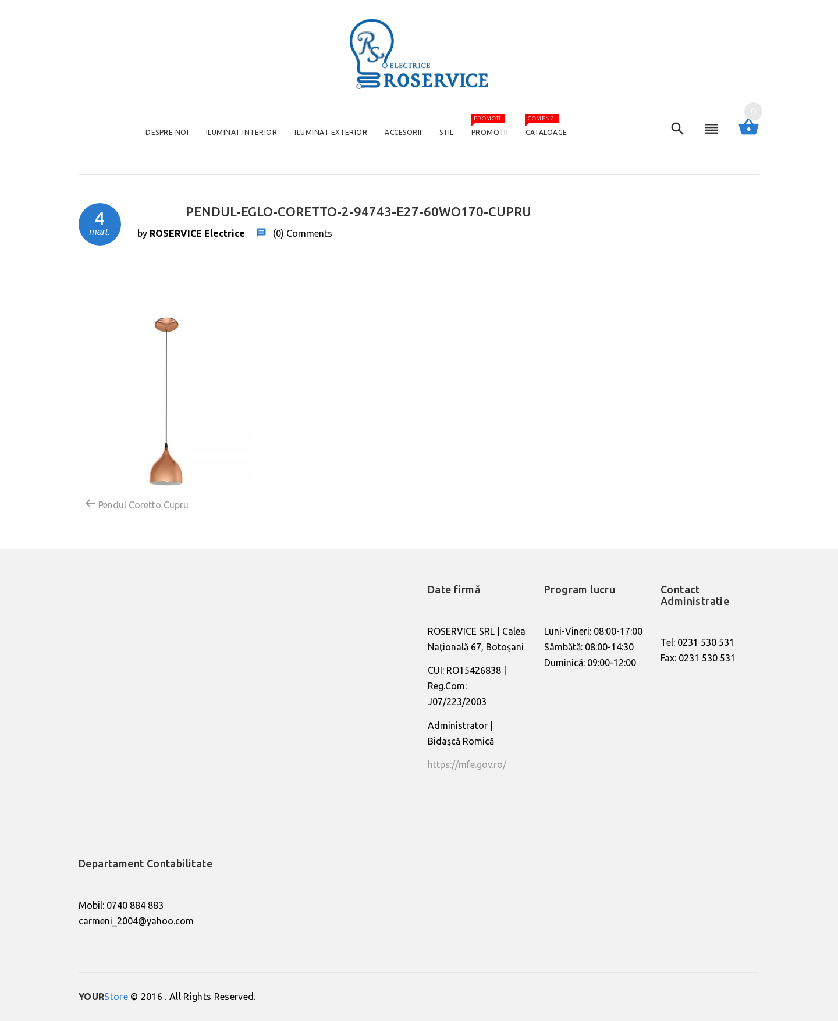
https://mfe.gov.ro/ (467, 764)
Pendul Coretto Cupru (136, 503)
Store (103, 996)
